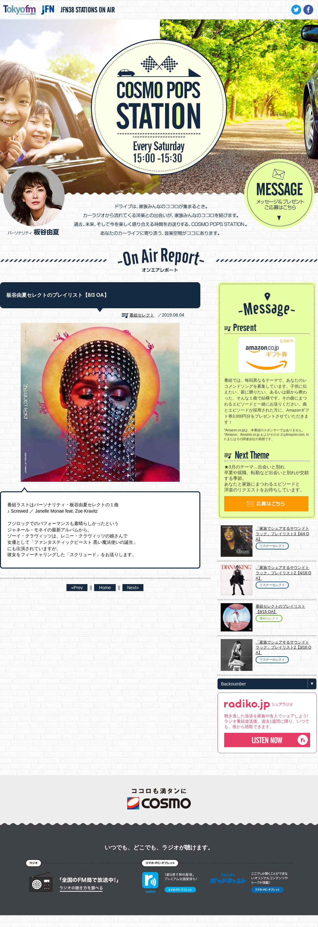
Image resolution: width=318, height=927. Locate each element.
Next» (133, 587)
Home (105, 587)
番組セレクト (141, 315)
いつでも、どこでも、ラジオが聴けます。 (159, 847)
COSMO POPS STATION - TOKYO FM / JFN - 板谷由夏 (159, 87)
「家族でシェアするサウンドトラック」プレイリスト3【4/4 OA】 (282, 534)
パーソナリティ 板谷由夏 (34, 200)
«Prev (77, 587)
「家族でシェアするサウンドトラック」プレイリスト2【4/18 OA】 (283, 573)
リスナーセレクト (272, 546)
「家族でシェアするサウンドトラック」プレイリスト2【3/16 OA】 (283, 647)
